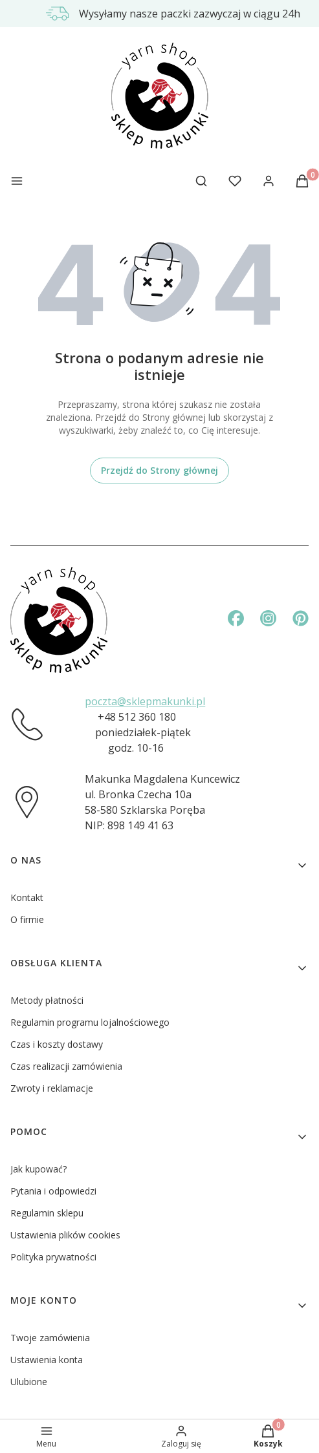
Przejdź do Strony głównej (159, 470)
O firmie (27, 919)
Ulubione (28, 1381)
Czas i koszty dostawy (56, 1044)
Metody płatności (46, 1000)
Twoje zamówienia (50, 1337)
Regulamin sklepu (46, 1213)
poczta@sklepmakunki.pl (145, 701)
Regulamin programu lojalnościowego (90, 1022)
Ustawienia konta (46, 1359)
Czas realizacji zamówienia (66, 1066)
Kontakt (26, 897)
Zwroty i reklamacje (51, 1088)
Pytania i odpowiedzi (53, 1191)
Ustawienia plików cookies (65, 1235)
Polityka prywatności (53, 1257)
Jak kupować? (38, 1169)
